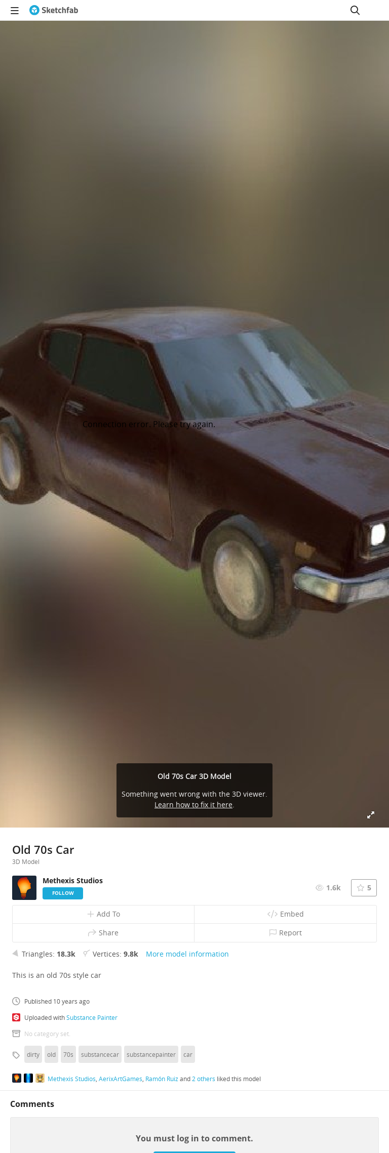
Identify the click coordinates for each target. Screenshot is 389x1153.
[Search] (355, 10)
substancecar (100, 1054)
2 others (203, 1079)
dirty (33, 1054)
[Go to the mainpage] (53, 10)
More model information (187, 954)
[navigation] (14, 10)
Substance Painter (92, 1017)
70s (68, 1054)
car (187, 1054)
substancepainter (151, 1054)
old (51, 1054)
